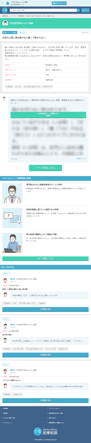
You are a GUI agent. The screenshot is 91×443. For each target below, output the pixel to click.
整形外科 (7, 303)
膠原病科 (7, 394)
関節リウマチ (63, 349)
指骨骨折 (41, 303)
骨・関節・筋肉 (18, 349)
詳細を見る (45, 309)
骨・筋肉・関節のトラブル (27, 303)
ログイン (85, 10)
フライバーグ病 (50, 349)
